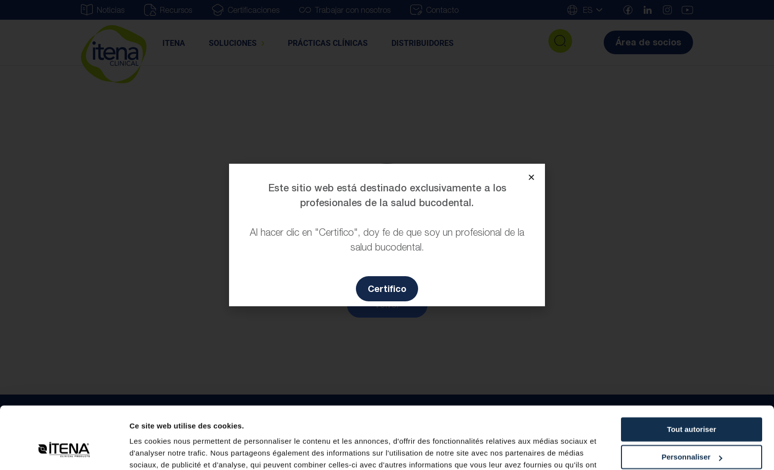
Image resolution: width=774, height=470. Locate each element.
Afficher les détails (162, 450)
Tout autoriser (691, 376)
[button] (531, 177)
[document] (387, 235)
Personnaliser (691, 403)
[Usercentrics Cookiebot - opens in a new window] (64, 450)
